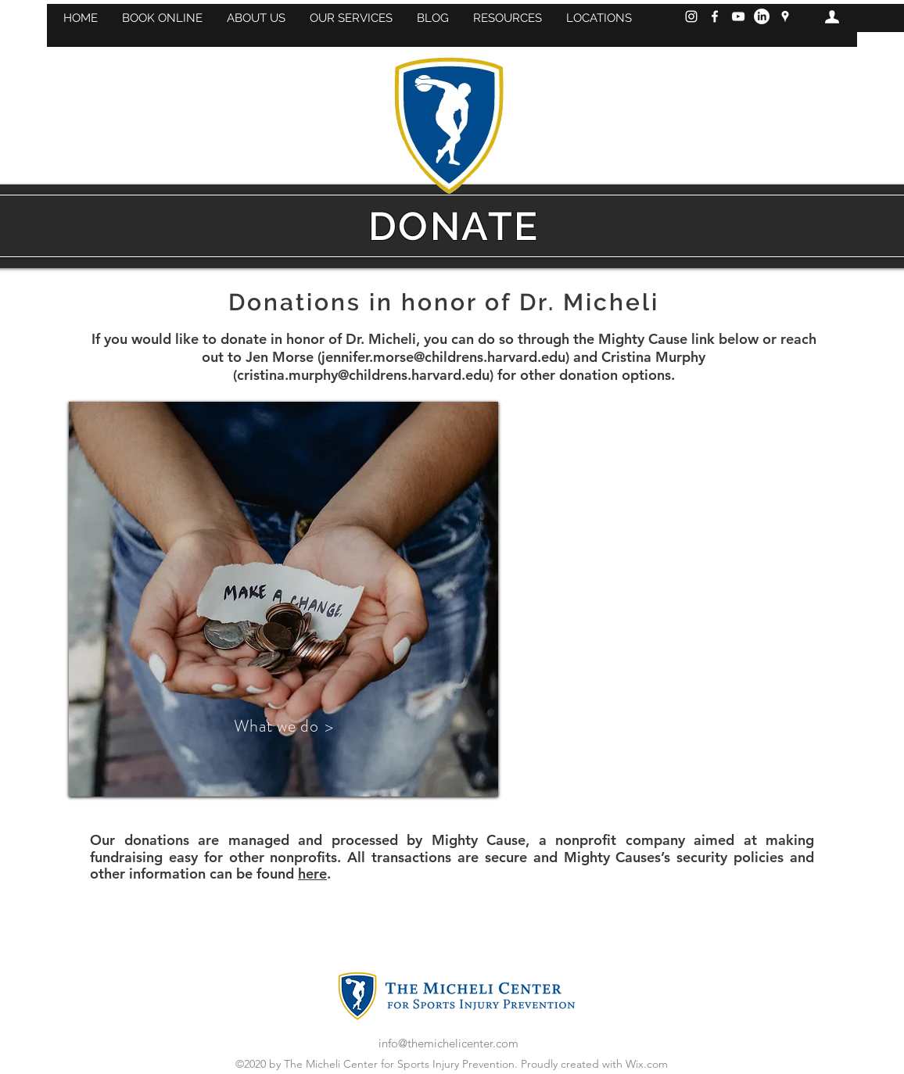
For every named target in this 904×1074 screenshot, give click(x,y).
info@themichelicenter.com (448, 1043)
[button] (161, 18)
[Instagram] (691, 16)
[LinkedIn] (761, 16)
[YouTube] (738, 16)
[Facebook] (715, 16)
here (312, 873)
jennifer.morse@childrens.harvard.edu (443, 357)
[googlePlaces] (785, 16)
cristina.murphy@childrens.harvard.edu (363, 375)
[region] (283, 599)
